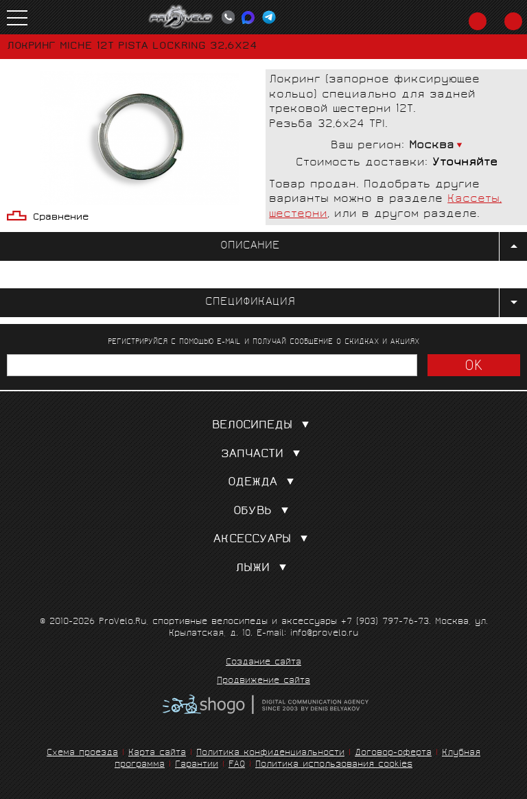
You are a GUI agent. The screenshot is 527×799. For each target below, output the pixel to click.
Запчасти (263, 455)
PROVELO (181, 17)
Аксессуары (263, 540)
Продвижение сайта (263, 681)
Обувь (263, 512)
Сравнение (61, 218)
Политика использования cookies (333, 765)
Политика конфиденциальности (270, 753)
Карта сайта (157, 753)
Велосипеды (263, 426)
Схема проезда (82, 753)
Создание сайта (263, 663)
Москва (431, 146)
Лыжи (263, 568)
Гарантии (196, 765)
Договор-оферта (393, 753)
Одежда (264, 483)
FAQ (237, 765)
